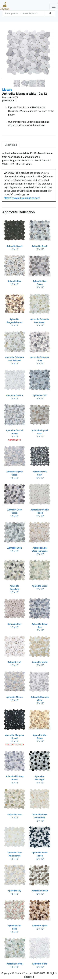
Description (11, 144)
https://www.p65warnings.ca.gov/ (22, 198)
